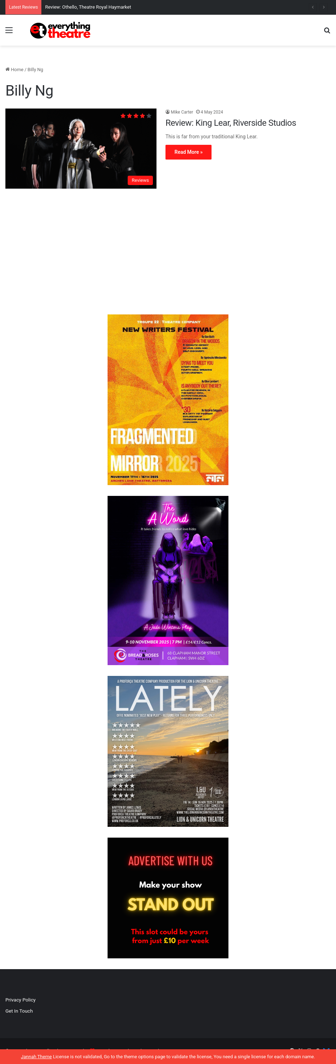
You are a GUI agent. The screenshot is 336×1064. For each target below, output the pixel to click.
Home (14, 69)
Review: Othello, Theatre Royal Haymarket (88, 7)
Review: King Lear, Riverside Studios (230, 123)
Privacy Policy (20, 1000)
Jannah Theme (36, 1056)
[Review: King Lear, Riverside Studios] (80, 149)
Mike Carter (182, 112)
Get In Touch (19, 1011)
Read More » (188, 152)
